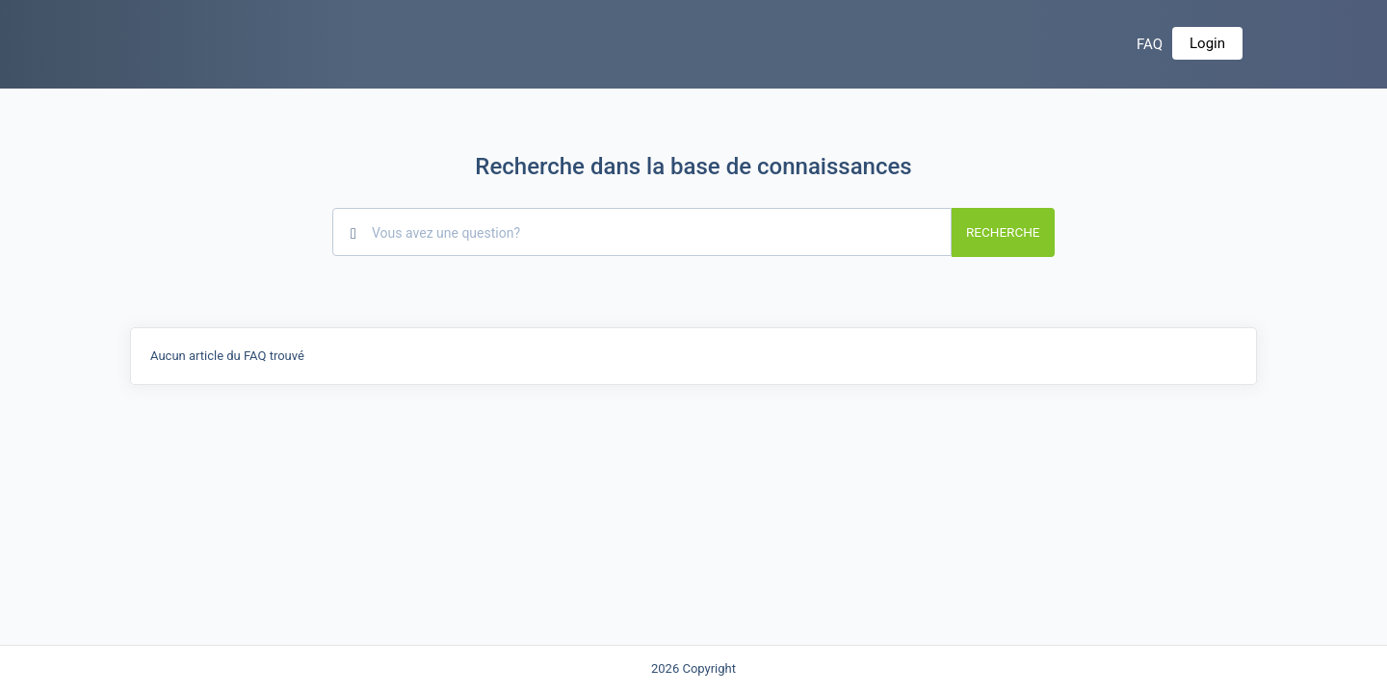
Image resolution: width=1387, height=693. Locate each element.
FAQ (1150, 44)
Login (1207, 43)
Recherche (1003, 232)
